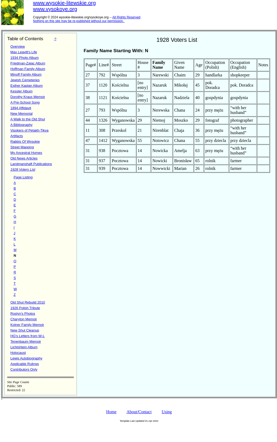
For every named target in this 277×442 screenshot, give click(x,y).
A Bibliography (21, 125)
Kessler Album (21, 91)
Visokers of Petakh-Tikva (29, 130)
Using (167, 412)
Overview (17, 46)
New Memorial (21, 114)
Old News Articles (24, 158)
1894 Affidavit (20, 108)
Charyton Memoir (23, 319)
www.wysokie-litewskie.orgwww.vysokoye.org (64, 6)
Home (111, 412)
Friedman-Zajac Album (27, 63)
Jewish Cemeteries (25, 80)
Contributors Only (23, 369)
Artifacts (16, 136)
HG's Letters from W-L (27, 336)
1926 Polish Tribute (25, 308)
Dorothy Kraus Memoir (27, 97)
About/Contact (139, 412)
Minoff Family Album (26, 74)
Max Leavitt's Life (23, 52)
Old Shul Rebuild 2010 (27, 302)
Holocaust (18, 353)
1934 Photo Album (24, 58)
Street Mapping (22, 147)
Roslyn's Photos (22, 314)
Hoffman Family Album (27, 69)
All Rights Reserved (126, 17)
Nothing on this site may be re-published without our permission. (78, 21)
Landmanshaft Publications (31, 164)
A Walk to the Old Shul (27, 119)
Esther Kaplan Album (26, 86)
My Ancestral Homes (26, 153)
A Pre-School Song (25, 102)
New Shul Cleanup (24, 330)
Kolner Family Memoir (27, 325)
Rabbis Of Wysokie (25, 142)
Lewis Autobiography (26, 358)
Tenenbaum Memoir (25, 341)
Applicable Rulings (24, 364)
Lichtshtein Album (24, 347)
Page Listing (23, 177)
